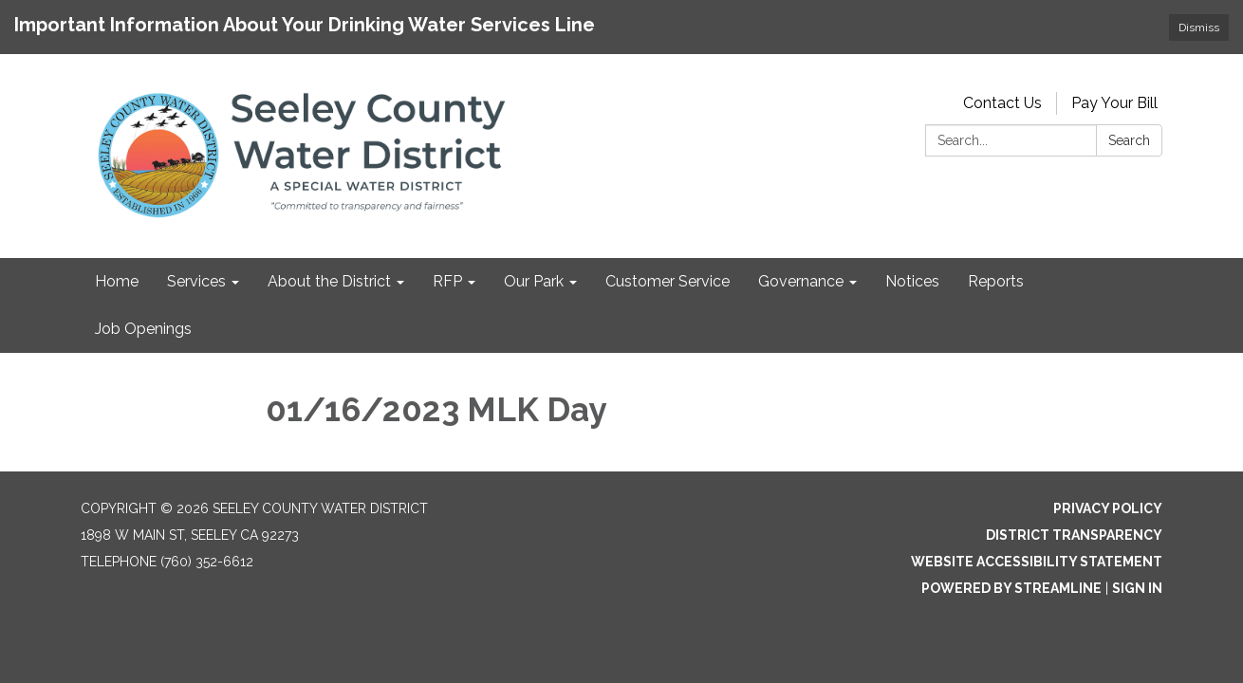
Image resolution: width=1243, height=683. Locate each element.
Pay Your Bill (1114, 103)
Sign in (1137, 588)
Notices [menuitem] (912, 281)
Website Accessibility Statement (1036, 561)
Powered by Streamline (1011, 588)
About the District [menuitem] (329, 281)
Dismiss (1198, 27)
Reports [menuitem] (996, 281)
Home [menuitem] (117, 281)
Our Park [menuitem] (534, 281)
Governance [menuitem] (801, 281)
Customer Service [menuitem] (667, 281)
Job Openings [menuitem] (143, 329)
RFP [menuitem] (447, 281)
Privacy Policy (1107, 508)
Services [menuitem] (196, 281)
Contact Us (1002, 103)
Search (1129, 140)
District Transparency (1074, 535)
